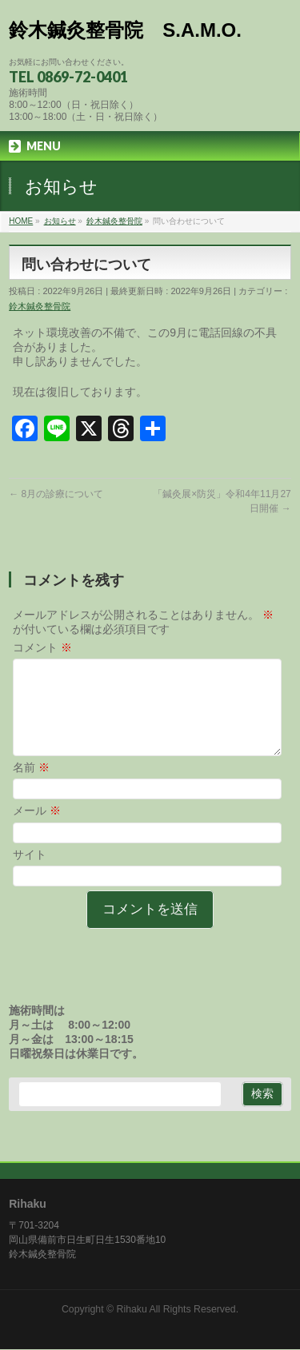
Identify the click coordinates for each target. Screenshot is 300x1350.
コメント (42, 647)
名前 (31, 786)
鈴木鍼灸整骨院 (39, 306)
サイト (29, 873)
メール (37, 829)
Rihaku (132, 1310)
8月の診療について (56, 494)
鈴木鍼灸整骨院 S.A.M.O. (125, 30)
